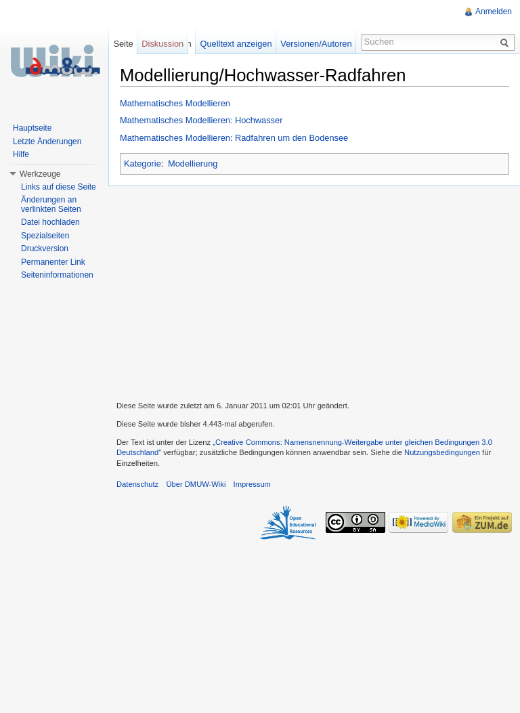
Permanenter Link (53, 262)
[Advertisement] (314, 292)
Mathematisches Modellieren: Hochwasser (201, 120)
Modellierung (192, 163)
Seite (123, 44)
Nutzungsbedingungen (442, 452)
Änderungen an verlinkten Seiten (51, 204)
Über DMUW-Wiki (195, 484)
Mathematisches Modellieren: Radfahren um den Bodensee (234, 138)
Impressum (252, 484)
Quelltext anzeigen (236, 44)
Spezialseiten (45, 235)
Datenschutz (137, 484)
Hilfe (21, 154)
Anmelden (493, 11)
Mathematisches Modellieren (175, 103)
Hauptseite (32, 128)
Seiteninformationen (57, 275)
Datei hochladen (50, 222)
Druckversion (44, 248)
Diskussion (162, 44)
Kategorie (142, 163)
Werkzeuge (40, 174)
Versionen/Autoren (315, 44)
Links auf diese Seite (58, 187)
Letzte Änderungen (47, 141)
